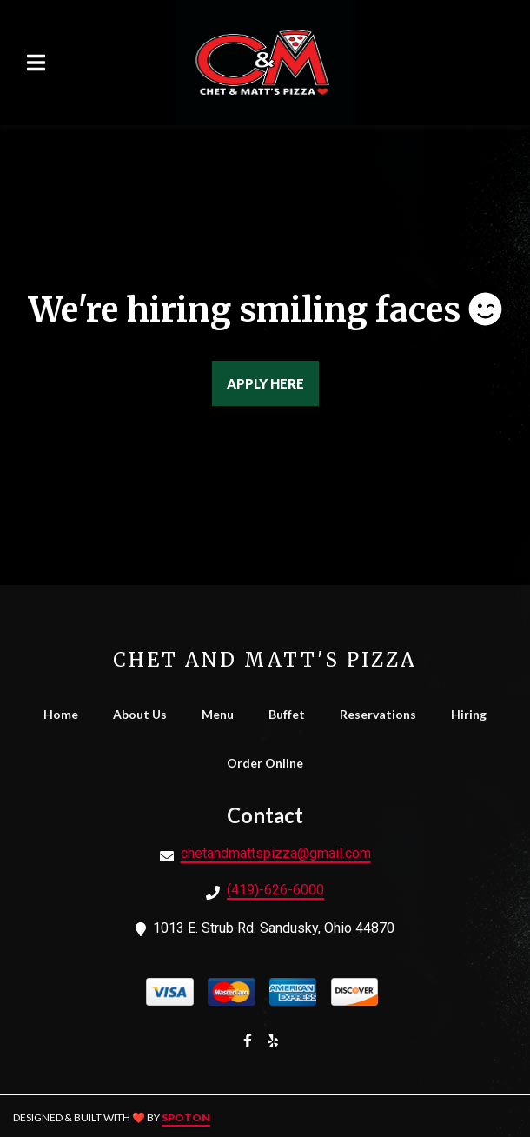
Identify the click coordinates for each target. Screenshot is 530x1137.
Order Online (270, 762)
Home (66, 714)
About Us (145, 714)
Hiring (474, 714)
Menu (223, 714)
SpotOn (186, 1117)
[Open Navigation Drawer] (35, 62)
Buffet (291, 714)
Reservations (383, 714)
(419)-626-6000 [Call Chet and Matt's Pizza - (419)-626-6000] (275, 889)
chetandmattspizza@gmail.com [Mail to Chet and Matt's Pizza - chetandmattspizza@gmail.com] (276, 853)
